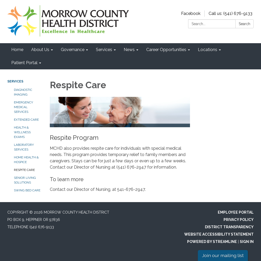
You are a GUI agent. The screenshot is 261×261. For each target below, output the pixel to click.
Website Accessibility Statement (219, 234)
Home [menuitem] (17, 49)
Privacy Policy (239, 220)
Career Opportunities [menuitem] (166, 49)
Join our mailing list (223, 255)
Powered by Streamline (212, 242)
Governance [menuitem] (72, 49)
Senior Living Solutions (25, 180)
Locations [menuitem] (207, 49)
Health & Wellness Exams (22, 132)
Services (15, 81)
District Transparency (229, 227)
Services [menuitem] (104, 49)
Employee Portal (236, 212)
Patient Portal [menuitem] (24, 62)
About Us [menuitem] (40, 49)
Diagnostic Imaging (23, 92)
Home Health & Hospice (26, 160)
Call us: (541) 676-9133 (230, 13)
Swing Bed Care (27, 190)
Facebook (190, 13)
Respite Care (24, 170)
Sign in (247, 242)
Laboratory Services (24, 147)
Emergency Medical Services (23, 107)
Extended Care (26, 119)
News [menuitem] (129, 49)
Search (244, 24)
